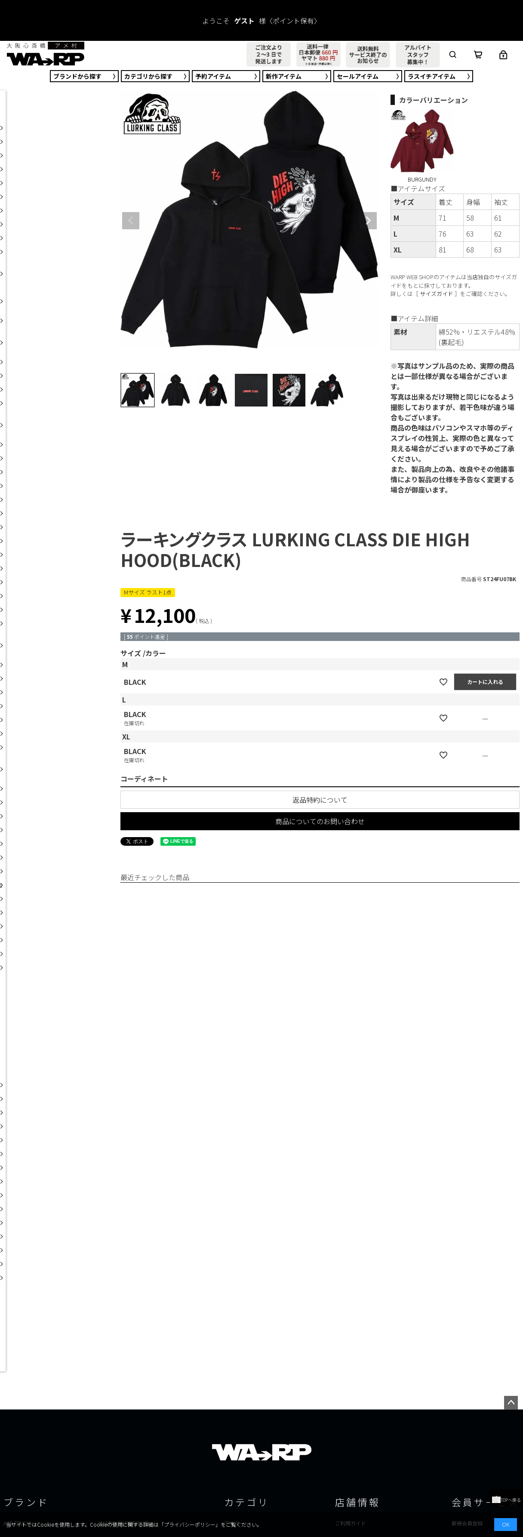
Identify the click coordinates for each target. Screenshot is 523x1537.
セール (357, 76)
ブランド (77, 76)
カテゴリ (148, 76)
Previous (130, 220)
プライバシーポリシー (189, 1524)
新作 (283, 76)
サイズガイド (436, 294)
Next (368, 220)
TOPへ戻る (506, 1500)
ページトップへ (511, 1403)
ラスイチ (431, 76)
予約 (213, 76)
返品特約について (320, 800)
